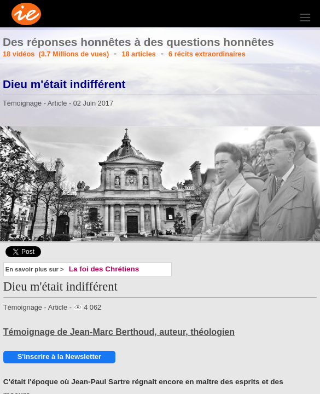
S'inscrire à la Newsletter (59, 356)
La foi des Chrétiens (104, 269)
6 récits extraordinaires (207, 54)
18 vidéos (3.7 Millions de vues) (56, 54)
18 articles (138, 54)
